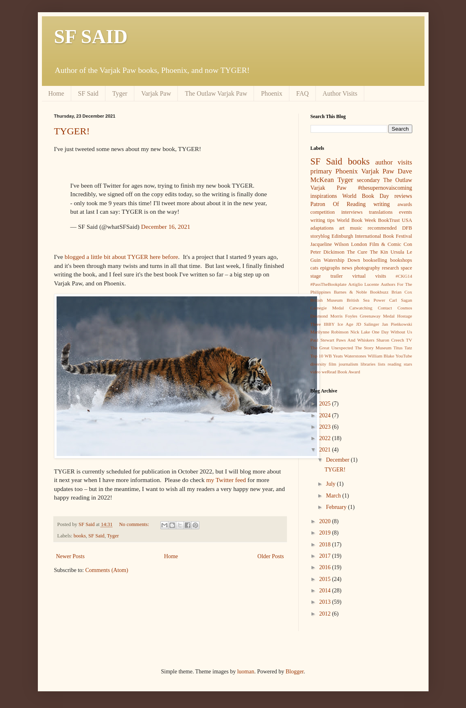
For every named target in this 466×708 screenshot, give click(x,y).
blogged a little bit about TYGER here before (121, 256)
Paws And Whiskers (355, 340)
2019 (325, 533)
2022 (325, 438)
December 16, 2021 (165, 226)
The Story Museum (373, 347)
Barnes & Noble (350, 291)
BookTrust (389, 220)
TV (409, 340)
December (338, 460)
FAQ (302, 93)
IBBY (329, 324)
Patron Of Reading (338, 204)
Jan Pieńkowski (397, 324)
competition (323, 212)
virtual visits (369, 276)
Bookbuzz (379, 291)
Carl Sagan (400, 300)
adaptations (322, 228)
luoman (245, 672)
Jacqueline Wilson (330, 244)
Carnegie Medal (327, 307)
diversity (318, 364)
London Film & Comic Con (381, 244)
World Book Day (365, 196)
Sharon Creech (390, 340)
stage (316, 276)
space (406, 268)
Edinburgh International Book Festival (372, 236)
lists (381, 364)
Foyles (351, 315)
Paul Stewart (323, 340)
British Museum (327, 300)
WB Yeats (333, 355)
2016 (325, 567)
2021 (325, 450)
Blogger (295, 672)
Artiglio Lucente (363, 284)
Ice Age (345, 324)
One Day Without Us (392, 331)
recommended (382, 228)
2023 (325, 427)
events (405, 212)
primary (321, 171)
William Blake (381, 355)
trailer (336, 276)
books (80, 536)
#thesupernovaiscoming (385, 188)
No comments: (134, 524)
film (333, 364)
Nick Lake (360, 331)
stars (408, 364)
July (331, 484)
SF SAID (91, 36)
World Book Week (356, 220)
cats (315, 268)
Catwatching (360, 307)
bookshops (401, 260)
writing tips (323, 220)
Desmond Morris (327, 315)
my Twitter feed (226, 479)
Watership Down (342, 260)
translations (381, 212)
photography (367, 268)
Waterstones (355, 355)
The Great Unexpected (332, 347)
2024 (325, 415)
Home (56, 93)
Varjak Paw (156, 93)
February (337, 507)
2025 (325, 404)
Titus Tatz (402, 347)
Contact (385, 307)
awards (405, 204)
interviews (351, 212)
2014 (325, 590)
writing (381, 204)
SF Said (88, 93)
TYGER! (72, 131)
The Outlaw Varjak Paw (216, 93)
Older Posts (271, 556)
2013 (325, 602)
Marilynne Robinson (330, 331)
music (356, 228)
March (334, 496)
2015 (325, 579)
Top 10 (317, 355)
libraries (368, 364)
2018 (325, 544)
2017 (325, 556)
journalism (348, 364)
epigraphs (330, 268)
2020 (325, 521)
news (347, 268)
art (341, 228)
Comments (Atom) (106, 570)
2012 (325, 614)
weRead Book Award (341, 371)
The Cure (357, 252)
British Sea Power (366, 300)
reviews (403, 196)
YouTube (404, 355)
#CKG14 (404, 276)
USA (407, 220)
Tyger (119, 93)
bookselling (375, 260)
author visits (393, 162)
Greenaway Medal (377, 315)
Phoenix (271, 93)
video (316, 371)
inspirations (324, 196)
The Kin (379, 252)
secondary (368, 180)
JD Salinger (367, 324)
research (390, 268)
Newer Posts (70, 556)
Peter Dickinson (328, 252)
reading (395, 364)
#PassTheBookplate (329, 284)
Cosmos (404, 307)
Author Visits (340, 93)
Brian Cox (402, 291)
